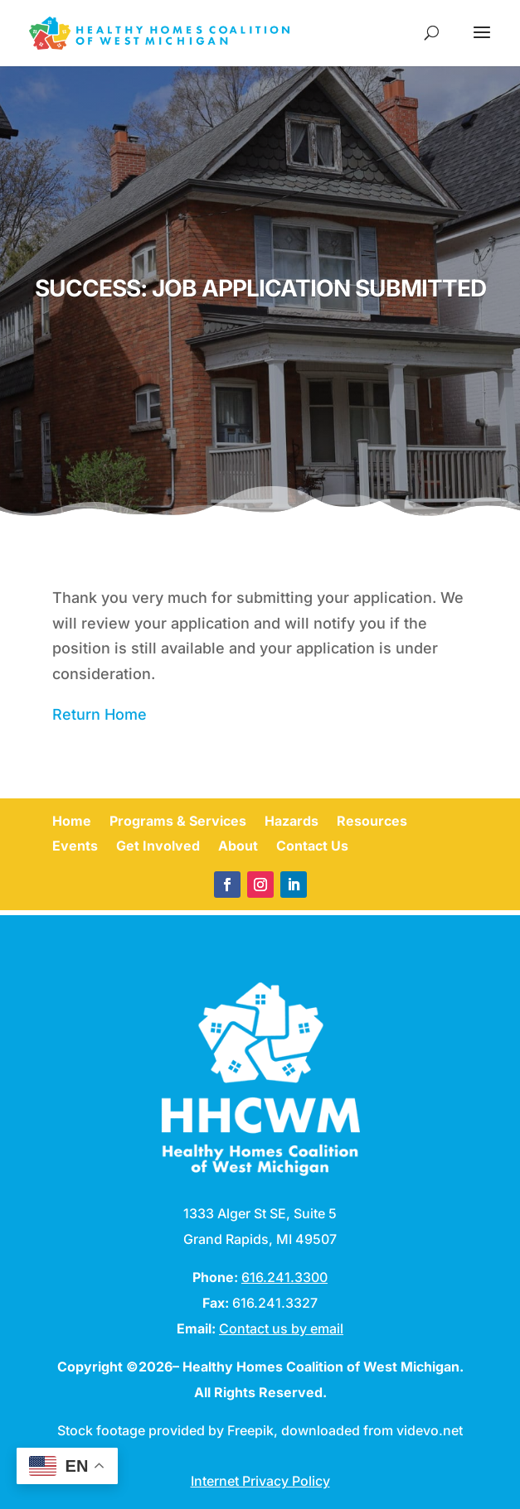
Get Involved (158, 847)
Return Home (99, 714)
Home (71, 822)
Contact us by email (281, 1328)
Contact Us (312, 847)
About (238, 847)
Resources (372, 822)
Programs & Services (177, 822)
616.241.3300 (284, 1277)
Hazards (291, 822)
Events (75, 847)
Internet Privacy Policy (260, 1481)
